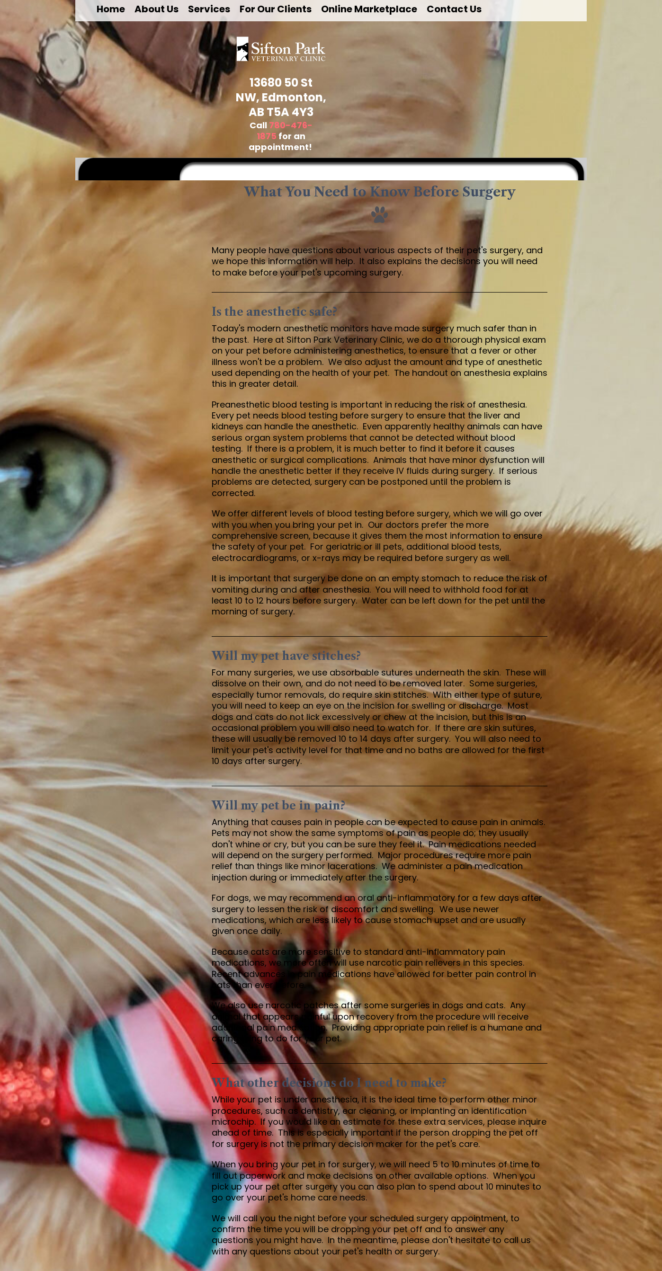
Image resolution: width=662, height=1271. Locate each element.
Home (111, 9)
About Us (156, 9)
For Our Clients (276, 9)
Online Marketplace (369, 9)
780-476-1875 (285, 130)
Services (209, 9)
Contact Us (454, 9)
